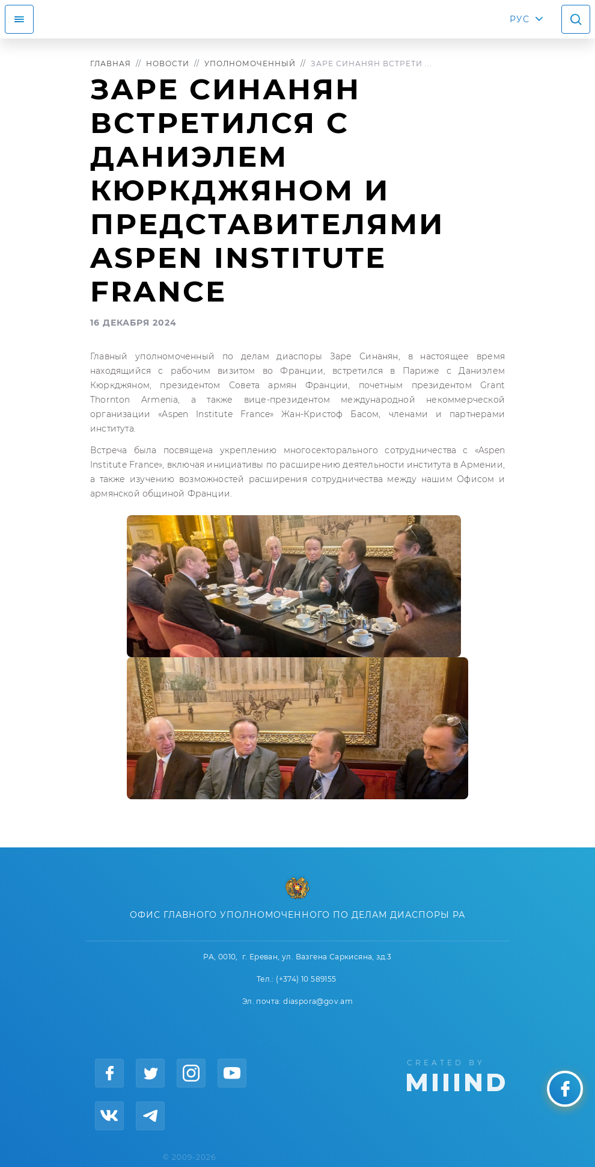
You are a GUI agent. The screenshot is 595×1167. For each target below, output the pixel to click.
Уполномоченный (250, 63)
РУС (519, 19)
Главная (110, 63)
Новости (167, 63)
